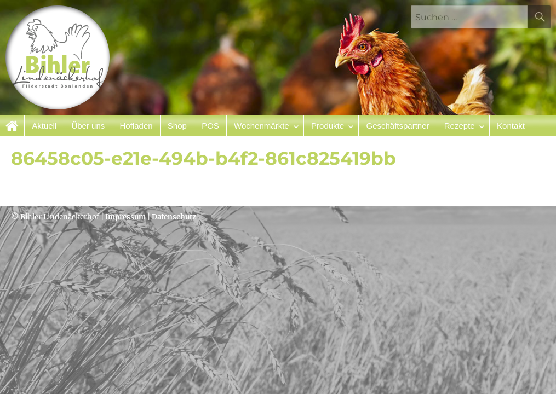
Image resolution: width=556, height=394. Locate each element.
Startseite (12, 125)
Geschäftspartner (397, 125)
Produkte (327, 125)
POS (210, 125)
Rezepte (459, 125)
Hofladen (136, 125)
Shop (177, 125)
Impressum (125, 217)
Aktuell (44, 125)
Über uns (88, 125)
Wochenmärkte (261, 125)
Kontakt (511, 125)
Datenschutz (174, 217)
